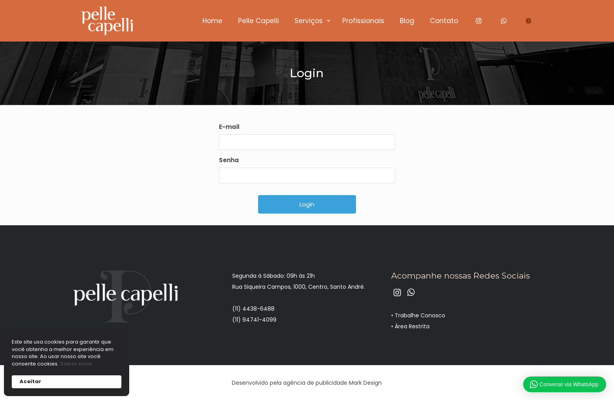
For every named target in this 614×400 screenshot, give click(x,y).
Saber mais (76, 363)
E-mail (229, 127)
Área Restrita (412, 326)
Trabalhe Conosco (420, 315)
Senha (229, 160)
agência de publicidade (315, 383)
